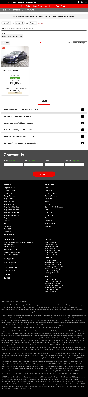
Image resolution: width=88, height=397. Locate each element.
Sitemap (48, 226)
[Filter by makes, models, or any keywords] (44, 29)
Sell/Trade (48, 199)
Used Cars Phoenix (10, 267)
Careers (47, 218)
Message (72, 161)
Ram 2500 (7, 223)
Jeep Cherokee (9, 199)
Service (47, 204)
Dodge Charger (9, 193)
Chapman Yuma (9, 270)
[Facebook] (5, 278)
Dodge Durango (9, 196)
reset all (41, 23)
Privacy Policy (50, 223)
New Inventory (50, 190)
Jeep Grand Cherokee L (12, 210)
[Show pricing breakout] (15, 91)
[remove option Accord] (20, 23)
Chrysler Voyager (10, 190)
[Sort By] (80, 42)
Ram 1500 (7, 221)
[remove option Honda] (6, 23)
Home (4, 10)
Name (9, 161)
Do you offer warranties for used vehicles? (44, 143)
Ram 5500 (7, 232)
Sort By (69, 43)
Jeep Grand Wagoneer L (12, 215)
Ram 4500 (7, 229)
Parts (47, 210)
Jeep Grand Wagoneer (11, 212)
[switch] (86, 2)
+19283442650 (13, 249)
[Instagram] (8, 278)
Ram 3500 (7, 226)
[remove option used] (32, 23)
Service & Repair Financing (54, 207)
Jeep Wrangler (9, 218)
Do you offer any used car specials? (44, 116)
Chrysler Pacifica (9, 188)
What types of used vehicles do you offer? (44, 109)
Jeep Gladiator (9, 204)
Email (29, 161)
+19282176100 (15, 252)
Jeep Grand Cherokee (11, 207)
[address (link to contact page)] (78, 2)
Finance (47, 201)
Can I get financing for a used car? (44, 129)
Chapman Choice (10, 262)
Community (49, 221)
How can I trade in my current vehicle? (44, 136)
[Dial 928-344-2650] (82, 2)
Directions (48, 212)
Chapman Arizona (10, 265)
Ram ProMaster (9, 234)
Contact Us (49, 215)
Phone (47, 161)
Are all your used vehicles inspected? (44, 123)
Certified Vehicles (51, 196)
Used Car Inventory (51, 193)
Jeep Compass (9, 201)
